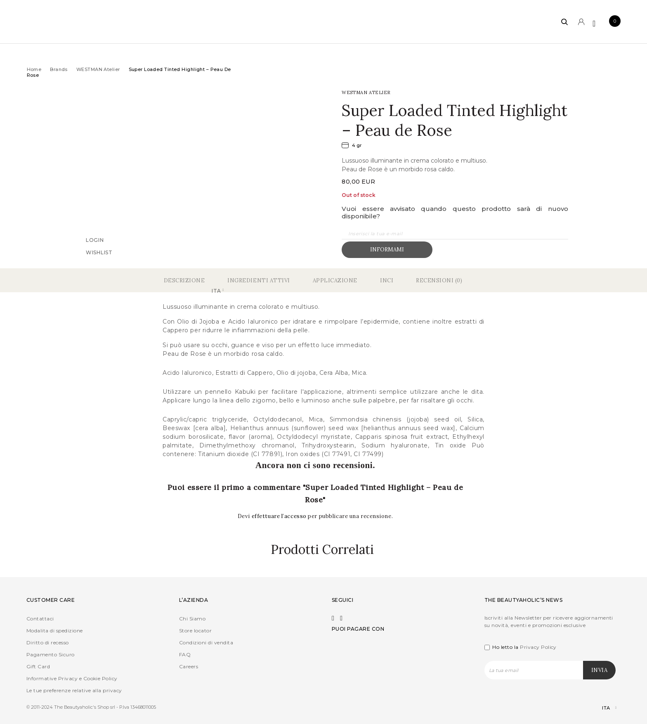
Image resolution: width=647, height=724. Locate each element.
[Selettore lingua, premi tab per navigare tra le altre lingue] (602, 708)
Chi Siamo (192, 618)
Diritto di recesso (47, 642)
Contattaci (40, 618)
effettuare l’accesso (280, 516)
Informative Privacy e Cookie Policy (72, 678)
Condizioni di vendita (206, 642)
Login (95, 240)
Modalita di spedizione (54, 630)
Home (34, 69)
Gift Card (38, 666)
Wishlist (99, 252)
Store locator (195, 630)
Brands (59, 69)
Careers (188, 666)
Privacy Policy (538, 647)
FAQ (185, 654)
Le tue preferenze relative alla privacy (74, 690)
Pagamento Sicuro (50, 654)
